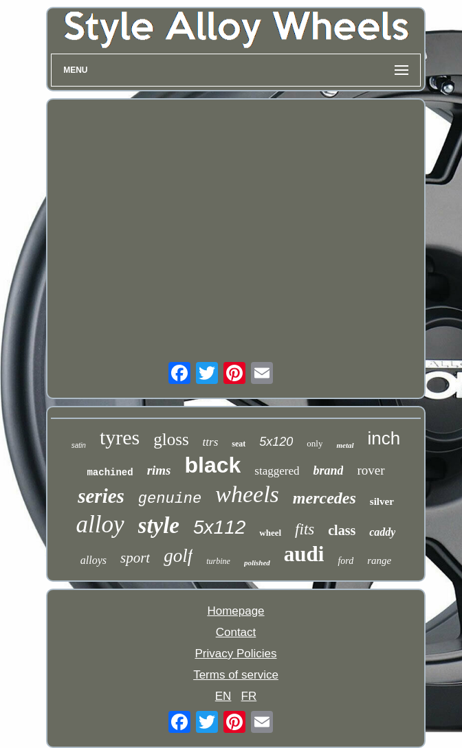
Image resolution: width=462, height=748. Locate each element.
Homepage (235, 610)
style (158, 525)
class (341, 530)
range (379, 560)
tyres (120, 437)
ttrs (211, 442)
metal (344, 445)
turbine (218, 561)
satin (79, 445)
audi (304, 554)
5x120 (276, 442)
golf (178, 555)
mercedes (324, 498)
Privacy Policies (235, 653)
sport (135, 557)
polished (257, 562)
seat (238, 444)
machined (110, 472)
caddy (382, 532)
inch (384, 438)
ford (345, 561)
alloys (93, 560)
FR (249, 696)
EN (223, 696)
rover (370, 470)
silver (382, 501)
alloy (100, 524)
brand (328, 470)
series (101, 496)
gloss (170, 439)
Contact (236, 632)
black (213, 465)
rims (159, 470)
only (314, 443)
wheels (247, 494)
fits (304, 529)
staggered (276, 470)
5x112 (219, 527)
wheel (270, 533)
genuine (169, 499)
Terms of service (235, 674)
